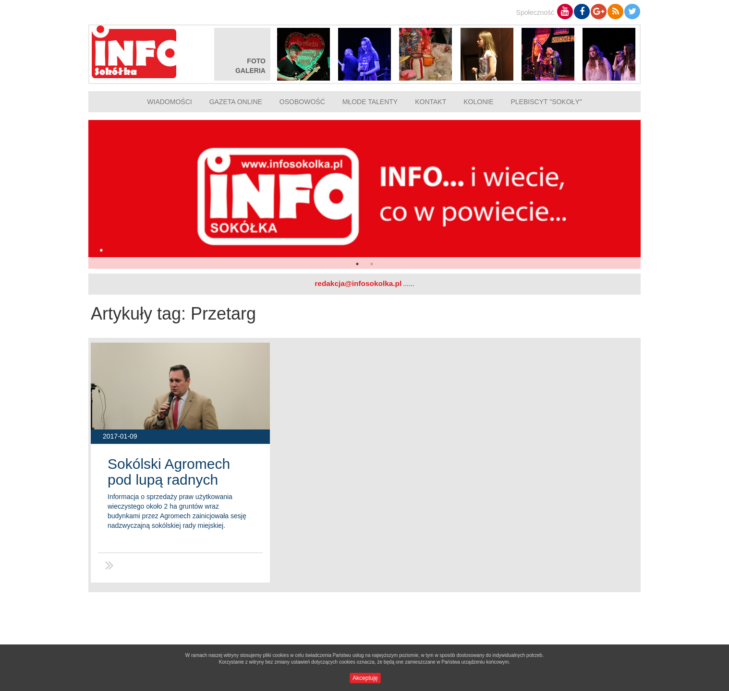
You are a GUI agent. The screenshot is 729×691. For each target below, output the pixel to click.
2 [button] (372, 264)
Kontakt (430, 102)
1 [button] (357, 264)
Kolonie (478, 102)
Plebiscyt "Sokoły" (546, 102)
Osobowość (302, 102)
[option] (364, 194)
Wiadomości (169, 102)
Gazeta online (235, 102)
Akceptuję (365, 678)
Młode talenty (370, 102)
